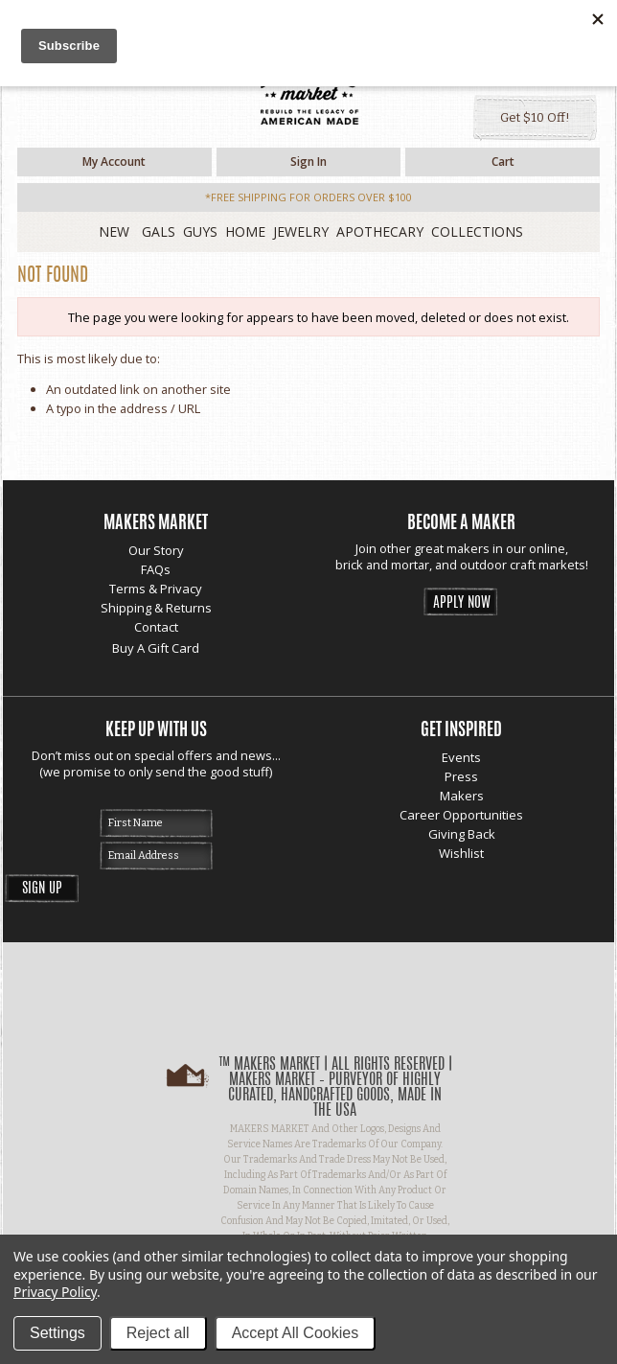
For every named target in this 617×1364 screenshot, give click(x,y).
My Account (114, 161)
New (114, 231)
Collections (477, 231)
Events (461, 757)
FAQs (156, 569)
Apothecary (379, 231)
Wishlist (461, 853)
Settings (57, 1333)
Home (245, 231)
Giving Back (461, 834)
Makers (462, 795)
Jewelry (301, 231)
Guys (200, 231)
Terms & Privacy (155, 588)
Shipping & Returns (156, 607)
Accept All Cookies (295, 1333)
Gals (158, 231)
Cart (502, 161)
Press (461, 776)
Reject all (158, 1333)
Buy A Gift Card (155, 648)
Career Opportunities (461, 814)
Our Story (156, 550)
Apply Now (462, 603)
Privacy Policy (55, 1292)
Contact (156, 627)
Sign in (308, 161)
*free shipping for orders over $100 (308, 197)
